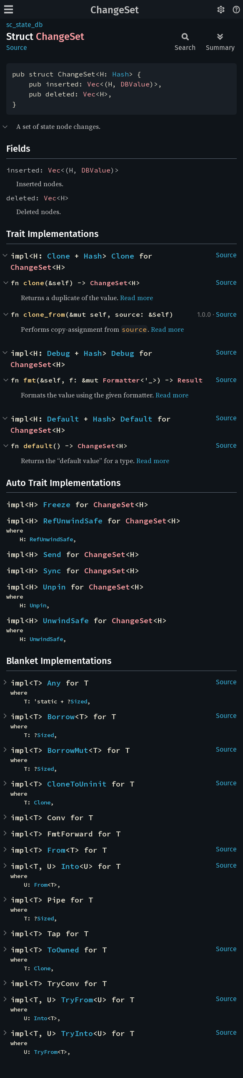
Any (54, 683)
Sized (78, 701)
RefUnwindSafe (73, 520)
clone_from (44, 314)
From (56, 850)
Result (190, 380)
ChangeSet (114, 10)
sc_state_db (24, 25)
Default (63, 419)
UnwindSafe (66, 620)
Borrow (61, 716)
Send (52, 554)
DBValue (135, 84)
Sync (52, 570)
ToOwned (63, 950)
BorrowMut (67, 750)
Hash (120, 74)
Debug (58, 353)
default (38, 446)
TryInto (77, 1033)
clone (33, 283)
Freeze (56, 504)
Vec (93, 84)
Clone (58, 256)
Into (70, 866)
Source (16, 48)
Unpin (54, 587)
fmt (29, 380)
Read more (136, 297)
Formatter (121, 380)
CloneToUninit (77, 784)
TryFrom (77, 999)
